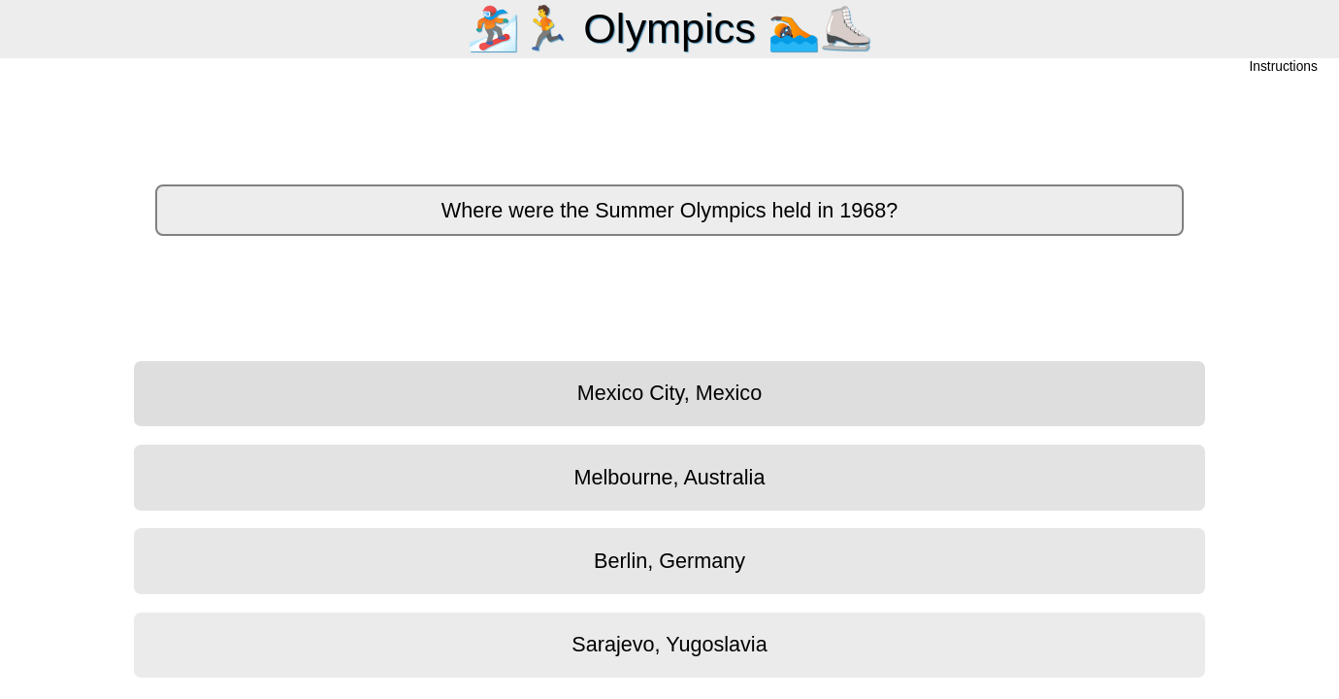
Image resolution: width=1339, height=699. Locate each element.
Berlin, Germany (669, 561)
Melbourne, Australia (670, 477)
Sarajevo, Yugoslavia (669, 644)
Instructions (1284, 67)
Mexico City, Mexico (669, 393)
